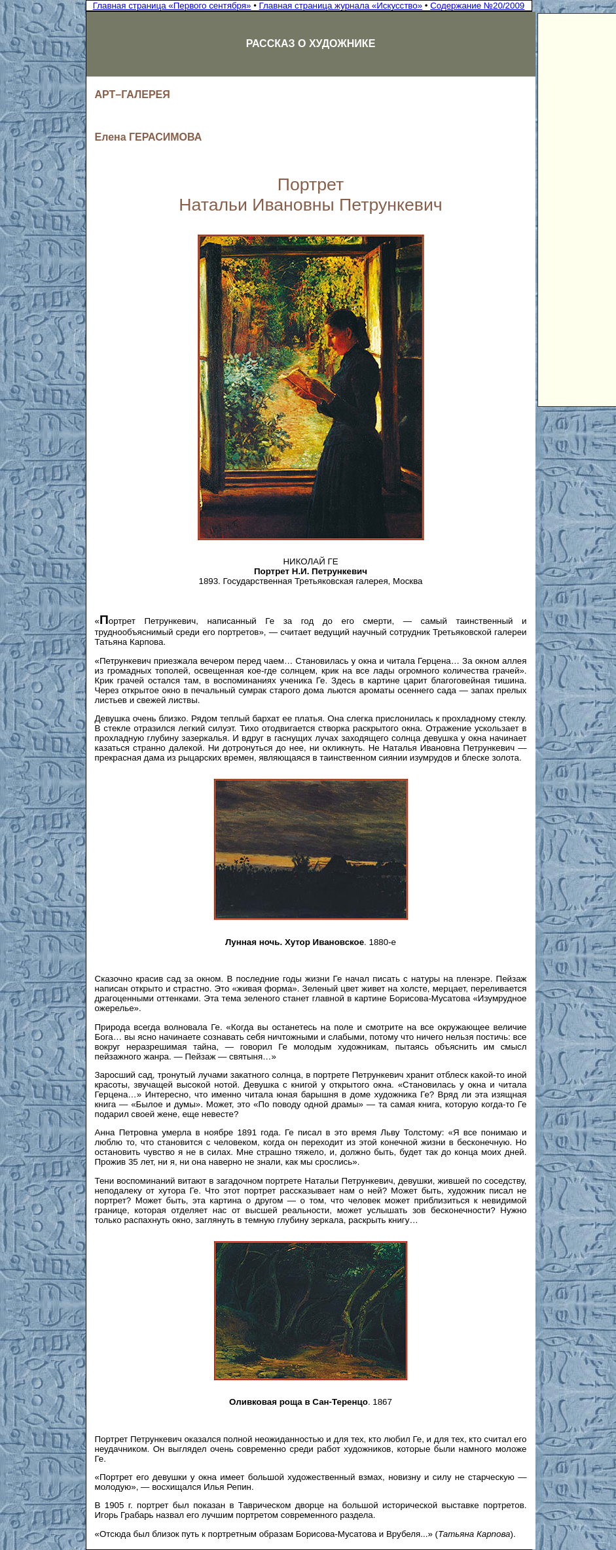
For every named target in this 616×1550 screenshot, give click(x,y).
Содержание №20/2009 (477, 5)
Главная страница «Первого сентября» (172, 5)
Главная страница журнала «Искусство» (341, 5)
